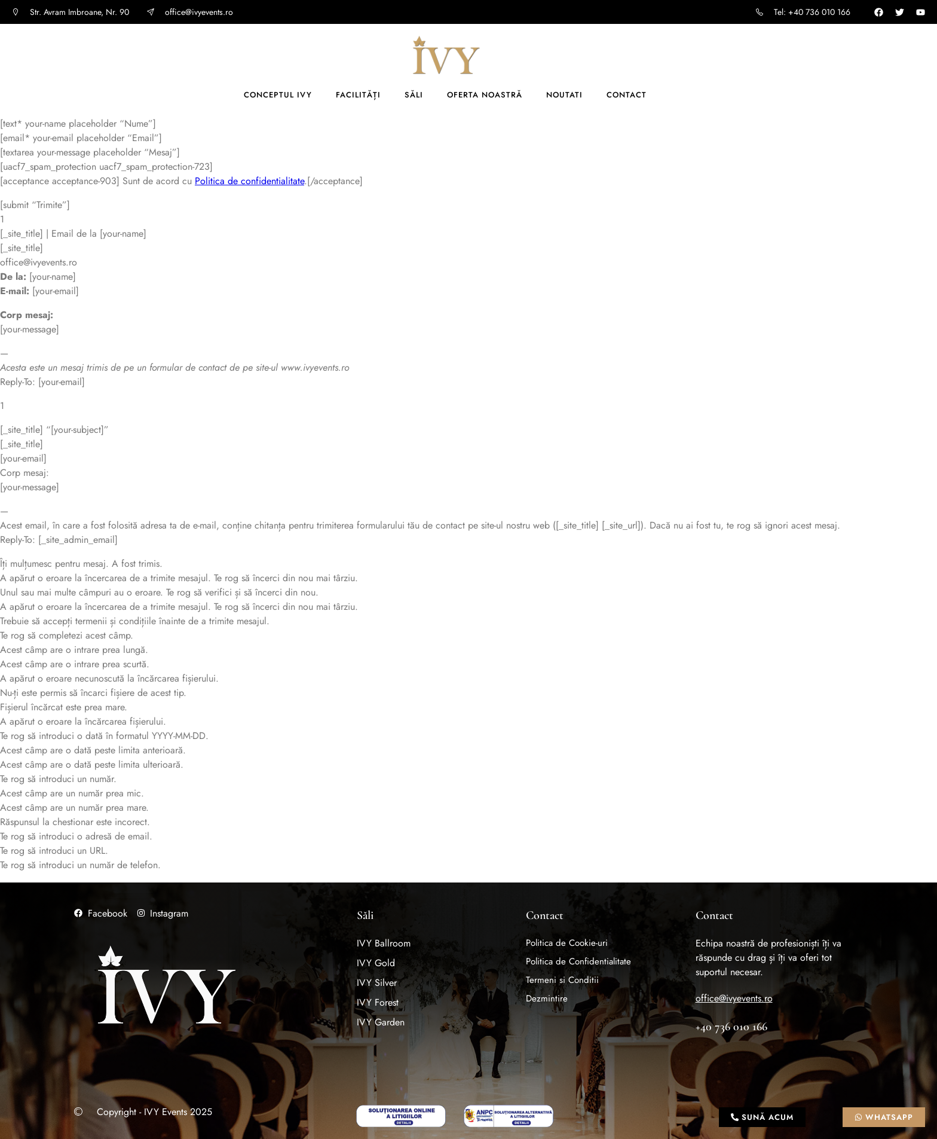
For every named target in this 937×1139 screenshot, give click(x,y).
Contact (627, 94)
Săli (414, 94)
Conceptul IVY (278, 94)
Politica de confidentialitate (249, 181)
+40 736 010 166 (731, 1026)
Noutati (564, 94)
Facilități (358, 94)
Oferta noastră (484, 94)
